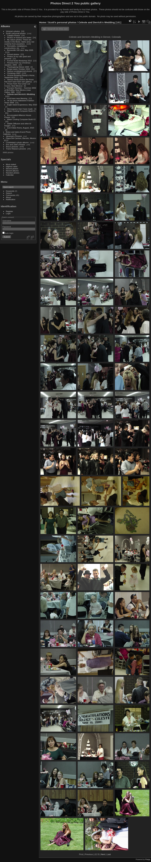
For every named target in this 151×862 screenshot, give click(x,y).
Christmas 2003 (13, 73)
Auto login (7, 233)
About (8, 197)
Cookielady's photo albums (17, 142)
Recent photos (12, 168)
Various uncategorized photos (19, 71)
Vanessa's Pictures (14, 136)
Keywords (10, 191)
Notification (10, 199)
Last (109, 854)
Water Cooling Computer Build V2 (21, 119)
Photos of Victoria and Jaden (19, 37)
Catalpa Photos (13, 35)
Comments (10, 195)
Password (6, 227)
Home (42, 22)
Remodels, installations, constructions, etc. (15, 47)
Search (9, 193)
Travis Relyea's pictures (16, 149)
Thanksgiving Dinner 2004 (18, 67)
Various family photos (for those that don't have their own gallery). (19, 80)
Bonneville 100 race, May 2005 (20, 50)
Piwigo (147, 859)
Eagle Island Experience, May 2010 (22, 105)
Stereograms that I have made (20, 109)
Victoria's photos (13, 31)
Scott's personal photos (16, 33)
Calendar (10, 175)
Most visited (11, 164)
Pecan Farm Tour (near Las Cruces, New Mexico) (17, 85)
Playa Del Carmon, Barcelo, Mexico (21, 138)
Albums (5, 26)
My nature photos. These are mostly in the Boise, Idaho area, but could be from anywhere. (19, 42)
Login (8, 213)
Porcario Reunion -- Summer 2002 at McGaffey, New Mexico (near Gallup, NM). (20, 90)
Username (6, 220)
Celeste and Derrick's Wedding (21, 94)
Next (103, 854)
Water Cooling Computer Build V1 (21, 111)
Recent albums (12, 171)
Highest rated (11, 166)
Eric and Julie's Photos (15, 144)
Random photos (12, 173)
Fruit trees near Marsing (17, 98)
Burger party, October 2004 (18, 69)
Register (9, 211)
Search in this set (57, 28)
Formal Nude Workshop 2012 (19, 61)
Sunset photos (13, 54)
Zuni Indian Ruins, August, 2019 (20, 128)
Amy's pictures (12, 147)
